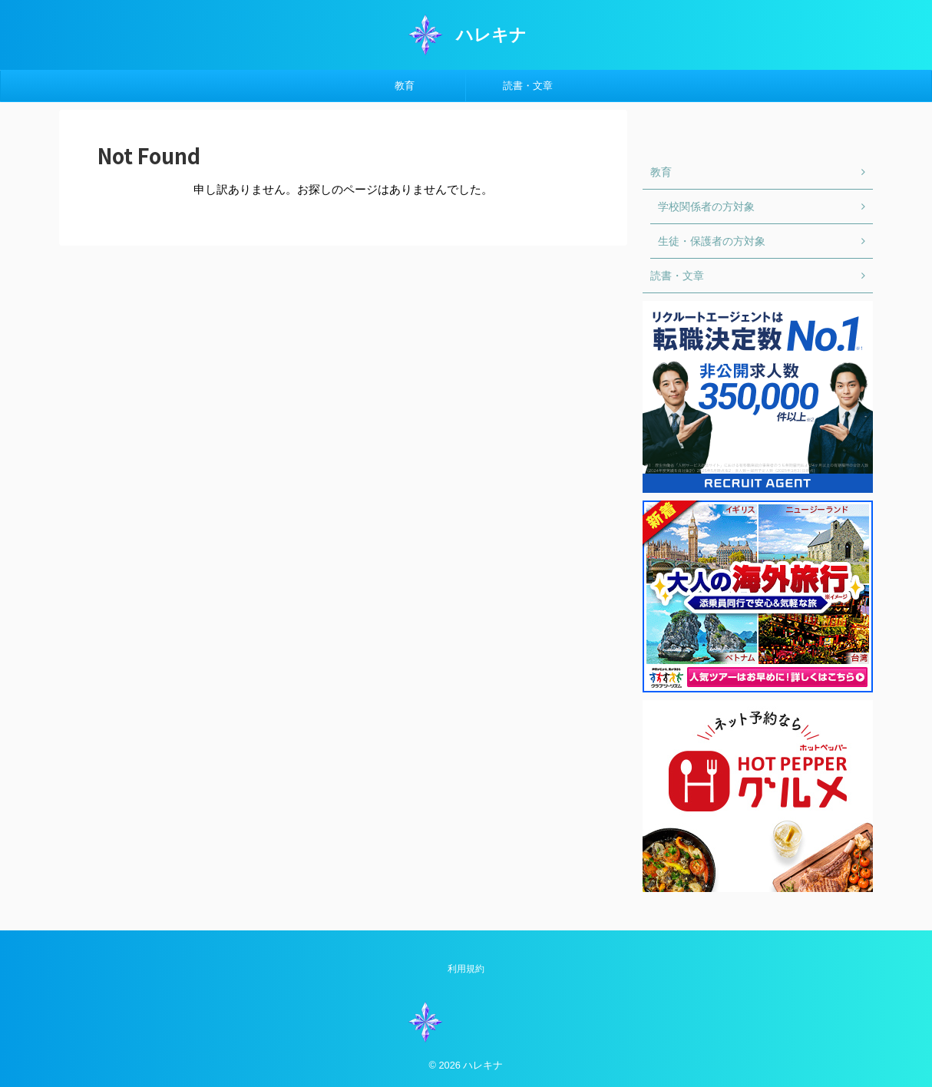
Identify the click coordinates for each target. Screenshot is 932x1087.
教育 (405, 85)
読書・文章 (528, 85)
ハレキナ (491, 35)
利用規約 (466, 968)
